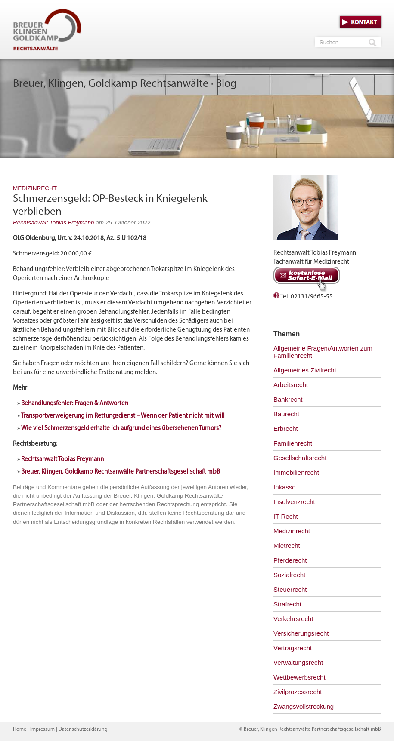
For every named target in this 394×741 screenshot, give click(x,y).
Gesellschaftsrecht (299, 457)
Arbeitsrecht (290, 384)
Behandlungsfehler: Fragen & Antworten (74, 403)
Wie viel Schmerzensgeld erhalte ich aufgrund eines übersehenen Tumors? (121, 428)
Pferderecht (290, 560)
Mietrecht (286, 545)
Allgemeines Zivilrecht (304, 370)
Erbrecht (285, 428)
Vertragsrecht (292, 648)
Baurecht (286, 414)
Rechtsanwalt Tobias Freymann (53, 222)
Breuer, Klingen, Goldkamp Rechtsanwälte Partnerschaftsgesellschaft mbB (120, 472)
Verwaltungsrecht (298, 662)
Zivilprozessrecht (297, 691)
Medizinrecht (35, 188)
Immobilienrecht (296, 472)
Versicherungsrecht (301, 633)
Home (19, 729)
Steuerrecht (290, 589)
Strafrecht (287, 604)
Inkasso (284, 487)
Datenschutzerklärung (83, 729)
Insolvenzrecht (294, 501)
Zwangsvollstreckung (303, 706)
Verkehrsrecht (293, 618)
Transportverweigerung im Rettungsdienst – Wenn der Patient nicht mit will (123, 416)
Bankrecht (288, 399)
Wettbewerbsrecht (299, 677)
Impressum (42, 729)
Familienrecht (292, 443)
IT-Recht (285, 516)
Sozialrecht (289, 574)
